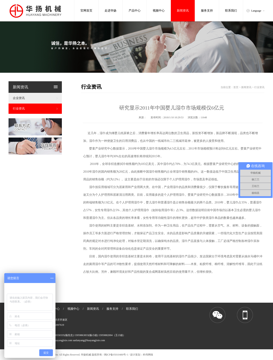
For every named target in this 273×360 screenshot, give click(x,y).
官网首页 (86, 10)
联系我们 (231, 10)
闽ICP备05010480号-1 (116, 354)
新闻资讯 (183, 10)
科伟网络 (148, 354)
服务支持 (207, 10)
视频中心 (159, 10)
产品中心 (135, 10)
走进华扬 (110, 10)
